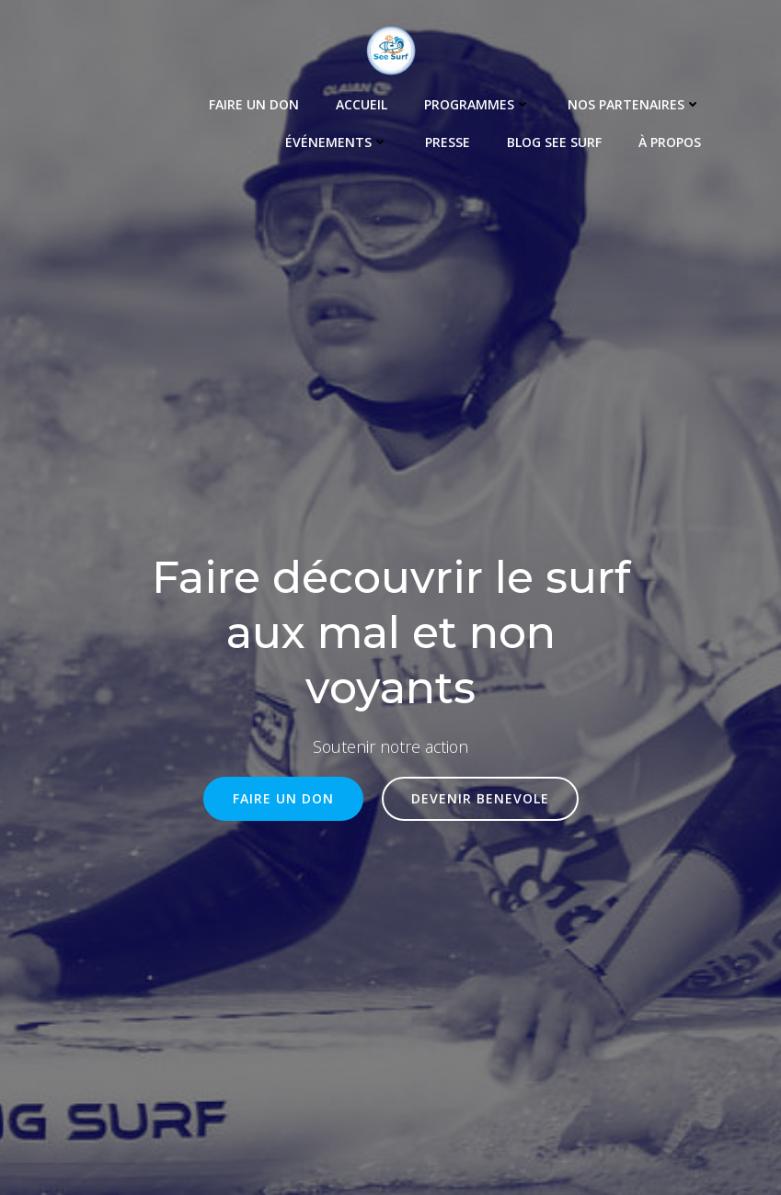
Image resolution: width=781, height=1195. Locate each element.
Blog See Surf (557, 139)
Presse (450, 139)
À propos (672, 139)
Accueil (364, 101)
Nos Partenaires (637, 101)
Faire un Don (257, 101)
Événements (339, 139)
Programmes (480, 101)
